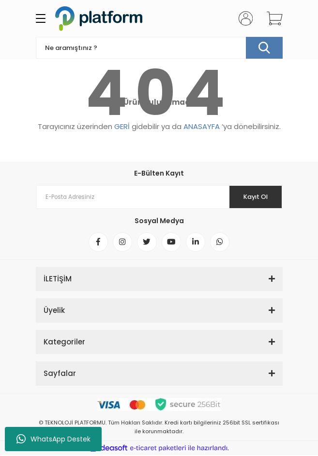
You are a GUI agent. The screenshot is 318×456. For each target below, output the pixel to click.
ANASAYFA (201, 126)
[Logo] (98, 18)
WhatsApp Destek (53, 439)
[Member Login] (242, 18)
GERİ (122, 126)
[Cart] (271, 18)
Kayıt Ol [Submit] (255, 196)
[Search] (159, 48)
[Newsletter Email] (159, 197)
